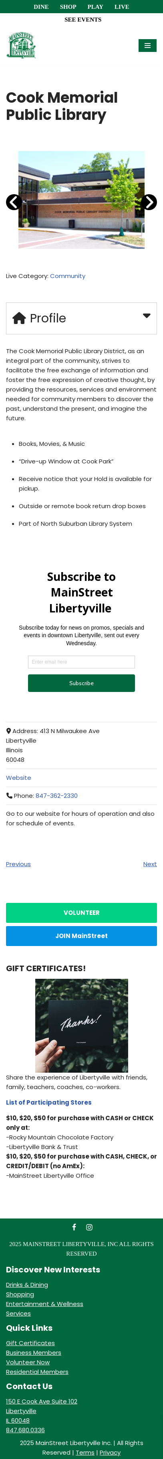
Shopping (20, 1294)
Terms (85, 1452)
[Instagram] (89, 1227)
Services (18, 1313)
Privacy (110, 1452)
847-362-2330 (57, 795)
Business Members (33, 1352)
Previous (18, 864)
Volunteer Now (28, 1362)
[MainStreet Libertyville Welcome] (21, 46)
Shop (68, 7)
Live (122, 7)
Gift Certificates (30, 1343)
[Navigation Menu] (147, 45)
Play (95, 7)
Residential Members (37, 1372)
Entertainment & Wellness (44, 1304)
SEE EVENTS (82, 19)
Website (18, 777)
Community (67, 276)
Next (150, 864)
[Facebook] (74, 1227)
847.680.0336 (25, 1430)
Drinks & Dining (27, 1284)
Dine (41, 7)
